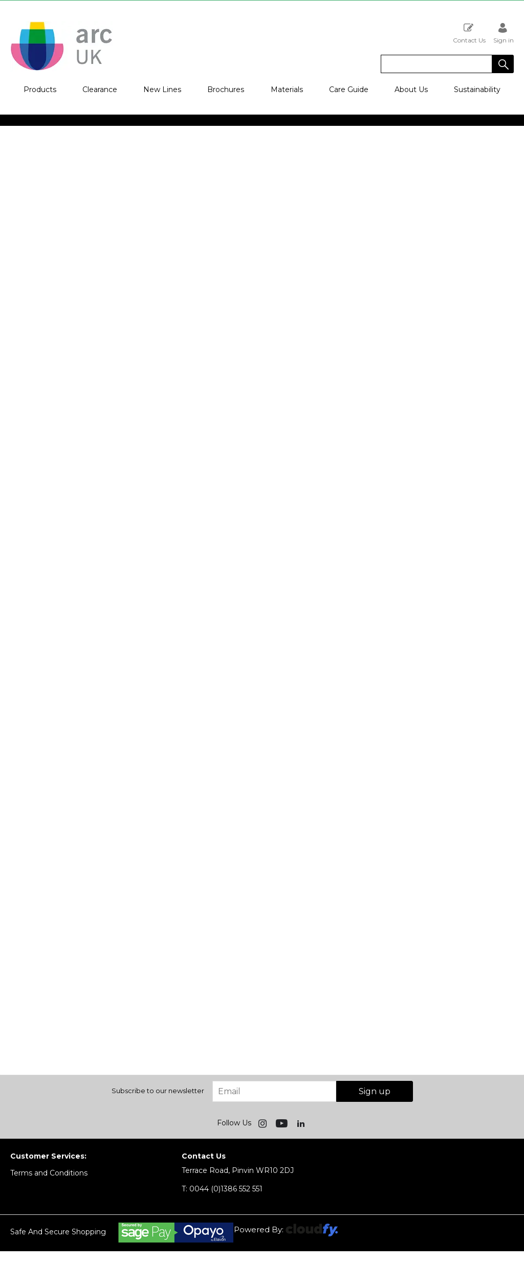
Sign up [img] (374, 1091)
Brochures (225, 89)
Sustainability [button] (477, 89)
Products (40, 89)
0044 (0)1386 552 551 (222, 1188)
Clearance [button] (99, 89)
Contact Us (469, 33)
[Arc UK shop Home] (61, 69)
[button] (503, 64)
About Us (411, 89)
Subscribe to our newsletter (158, 1090)
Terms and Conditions (49, 1173)
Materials (287, 89)
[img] (263, 1123)
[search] (436, 64)
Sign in (503, 33)
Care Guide (348, 89)
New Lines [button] (162, 89)
